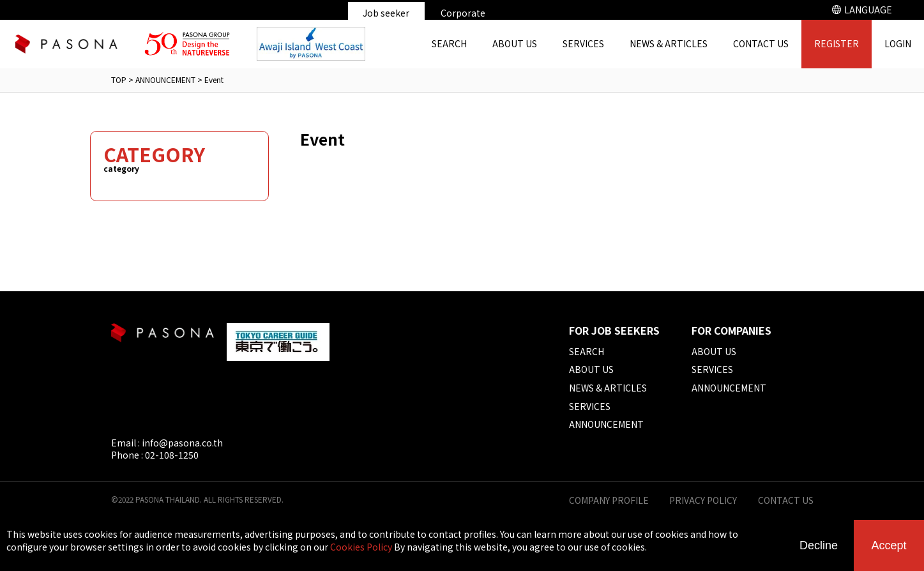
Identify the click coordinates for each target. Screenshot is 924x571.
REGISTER (836, 43)
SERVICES (583, 43)
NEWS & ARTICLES (669, 43)
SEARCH (449, 43)
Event (213, 79)
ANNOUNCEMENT (165, 79)
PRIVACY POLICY (703, 500)
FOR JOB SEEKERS (614, 330)
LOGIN (897, 43)
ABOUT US (514, 43)
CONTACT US (761, 43)
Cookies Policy (361, 546)
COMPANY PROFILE (609, 500)
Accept (888, 545)
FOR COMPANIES (731, 330)
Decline (818, 545)
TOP (118, 79)
